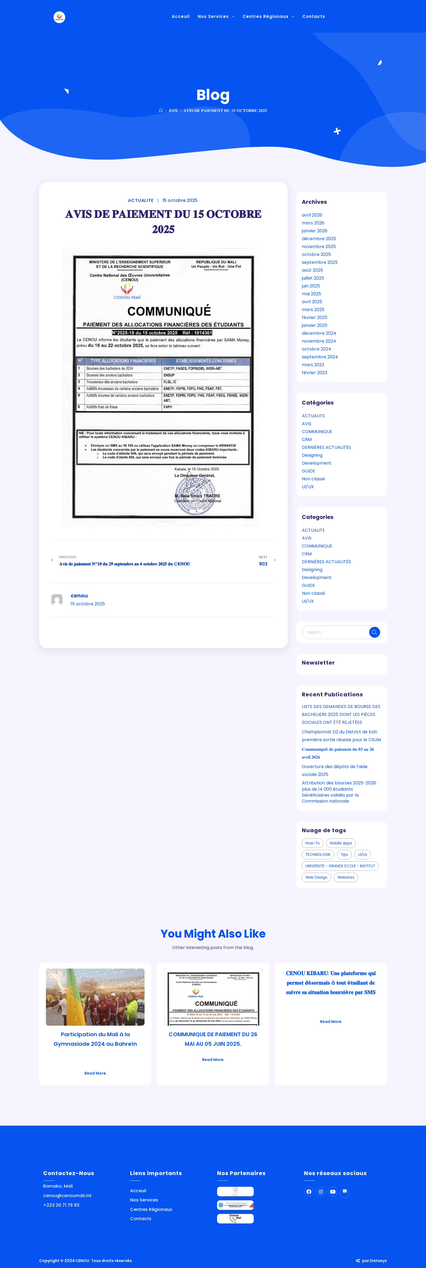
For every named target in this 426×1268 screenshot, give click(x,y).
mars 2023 (313, 365)
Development (316, 463)
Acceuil (138, 1191)
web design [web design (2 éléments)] (316, 877)
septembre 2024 (320, 357)
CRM (307, 439)
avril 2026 (312, 215)
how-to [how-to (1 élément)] (312, 843)
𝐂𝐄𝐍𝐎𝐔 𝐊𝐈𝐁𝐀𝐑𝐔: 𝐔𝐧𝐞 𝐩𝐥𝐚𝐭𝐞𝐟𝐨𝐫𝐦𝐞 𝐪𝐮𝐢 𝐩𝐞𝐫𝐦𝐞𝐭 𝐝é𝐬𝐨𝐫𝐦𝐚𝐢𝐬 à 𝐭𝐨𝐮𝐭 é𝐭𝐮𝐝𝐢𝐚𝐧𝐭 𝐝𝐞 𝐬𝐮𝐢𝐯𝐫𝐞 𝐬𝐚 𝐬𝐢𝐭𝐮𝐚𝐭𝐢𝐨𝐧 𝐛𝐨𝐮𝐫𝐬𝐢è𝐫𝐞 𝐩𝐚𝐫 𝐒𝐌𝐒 (331, 982)
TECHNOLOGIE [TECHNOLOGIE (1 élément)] (318, 854)
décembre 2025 (319, 239)
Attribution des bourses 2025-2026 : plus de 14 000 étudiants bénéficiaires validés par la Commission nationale (340, 792)
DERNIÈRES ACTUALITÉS (326, 447)
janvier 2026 (314, 231)
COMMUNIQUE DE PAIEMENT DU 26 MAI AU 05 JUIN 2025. (213, 1039)
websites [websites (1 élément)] (346, 877)
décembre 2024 (319, 333)
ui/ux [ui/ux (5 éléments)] (362, 854)
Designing (312, 455)
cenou (79, 595)
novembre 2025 (319, 246)
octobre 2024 (316, 349)
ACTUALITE (140, 200)
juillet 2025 (313, 278)
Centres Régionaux (151, 1210)
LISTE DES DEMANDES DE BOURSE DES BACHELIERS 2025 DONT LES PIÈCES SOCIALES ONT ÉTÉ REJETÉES (341, 714)
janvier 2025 (314, 325)
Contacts (140, 1219)
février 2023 (314, 373)
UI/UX (308, 487)
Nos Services (144, 1200)
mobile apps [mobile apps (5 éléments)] (341, 843)
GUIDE (308, 471)
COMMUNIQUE (317, 431)
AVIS (306, 424)
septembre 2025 (320, 262)
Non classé (313, 479)
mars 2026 (313, 223)
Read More (95, 1073)
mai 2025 (311, 294)
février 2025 (314, 317)
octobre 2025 (316, 254)
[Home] (161, 110)
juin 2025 (311, 286)
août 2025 (312, 270)
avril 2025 (312, 302)
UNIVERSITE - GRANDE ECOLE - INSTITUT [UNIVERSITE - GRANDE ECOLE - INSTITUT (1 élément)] (340, 866)
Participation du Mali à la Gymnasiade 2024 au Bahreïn (95, 1039)
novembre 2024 (319, 341)
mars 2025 (313, 309)
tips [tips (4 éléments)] (344, 854)
